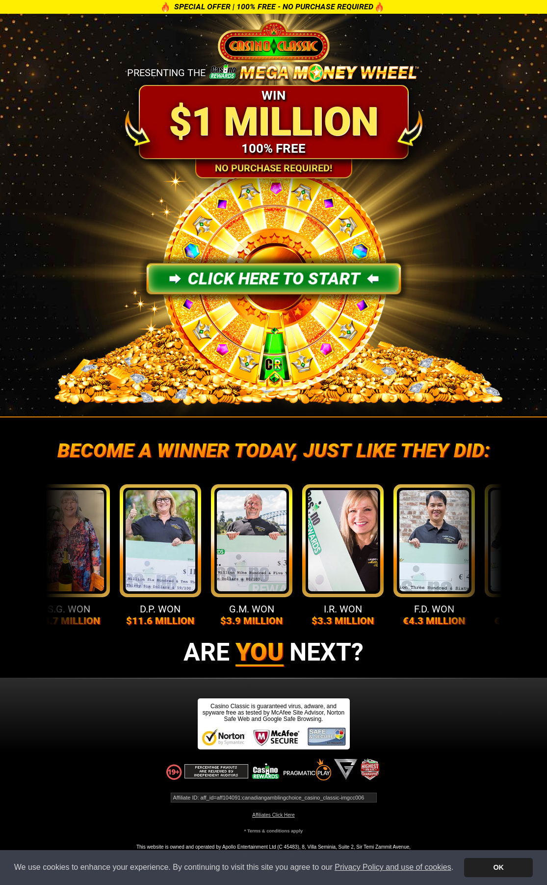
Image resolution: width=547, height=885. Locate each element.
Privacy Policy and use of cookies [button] (393, 867)
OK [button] (498, 867)
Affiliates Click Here (273, 815)
